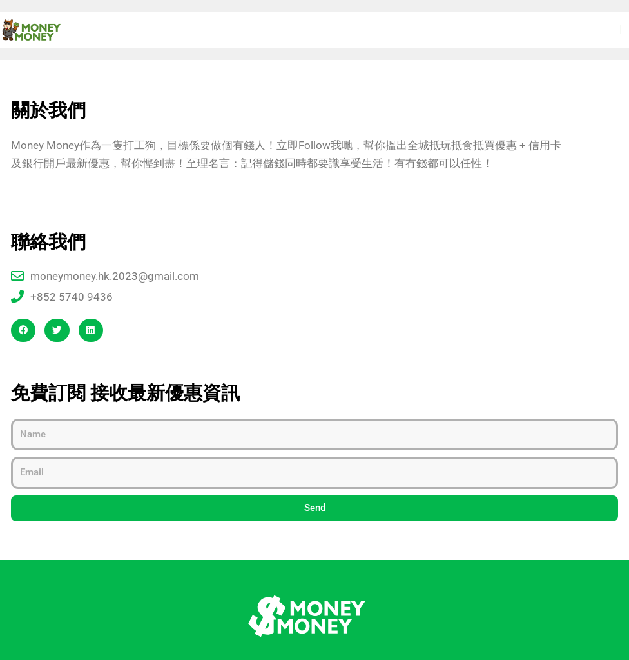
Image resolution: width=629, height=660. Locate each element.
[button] (623, 29)
